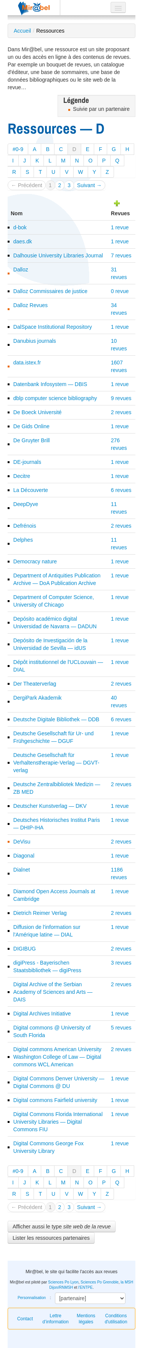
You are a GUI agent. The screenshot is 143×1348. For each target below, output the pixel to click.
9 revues (121, 398)
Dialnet (21, 870)
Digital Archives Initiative (42, 1014)
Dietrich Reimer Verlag (40, 913)
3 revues (121, 963)
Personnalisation (32, 1298)
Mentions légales (86, 1318)
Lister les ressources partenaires (51, 1238)
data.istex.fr (27, 362)
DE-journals (27, 462)
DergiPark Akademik (37, 698)
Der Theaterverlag (34, 684)
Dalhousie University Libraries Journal (58, 255)
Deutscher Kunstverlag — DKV (50, 806)
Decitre (21, 476)
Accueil (22, 31)
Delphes (23, 540)
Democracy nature (35, 561)
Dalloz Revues (30, 305)
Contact (25, 1318)
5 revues (121, 1028)
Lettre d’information (55, 1318)
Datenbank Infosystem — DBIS (50, 384)
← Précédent (26, 185)
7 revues (121, 255)
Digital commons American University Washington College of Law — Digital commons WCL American (57, 1056)
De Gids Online (31, 426)
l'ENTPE (85, 1287)
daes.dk (22, 241)
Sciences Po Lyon (63, 1282)
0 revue (120, 291)
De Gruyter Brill (31, 440)
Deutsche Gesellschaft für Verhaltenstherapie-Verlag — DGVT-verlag (56, 762)
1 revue (120, 227)
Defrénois (24, 526)
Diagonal (23, 856)
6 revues (121, 490)
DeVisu (22, 842)
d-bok (20, 227)
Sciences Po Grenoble (99, 1282)
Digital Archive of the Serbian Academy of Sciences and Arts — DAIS (53, 992)
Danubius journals (34, 341)
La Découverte (30, 490)
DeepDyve (25, 504)
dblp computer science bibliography (55, 398)
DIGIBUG (24, 949)
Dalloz (20, 269)
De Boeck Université (37, 412)
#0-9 (18, 149)
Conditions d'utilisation (116, 1318)
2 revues (121, 412)
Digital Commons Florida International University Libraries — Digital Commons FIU (58, 1121)
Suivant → (89, 185)
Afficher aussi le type (62, 1226)
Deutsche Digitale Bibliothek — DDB (56, 719)
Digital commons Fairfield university (55, 1100)
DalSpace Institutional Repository (52, 327)
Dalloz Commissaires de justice (50, 291)
